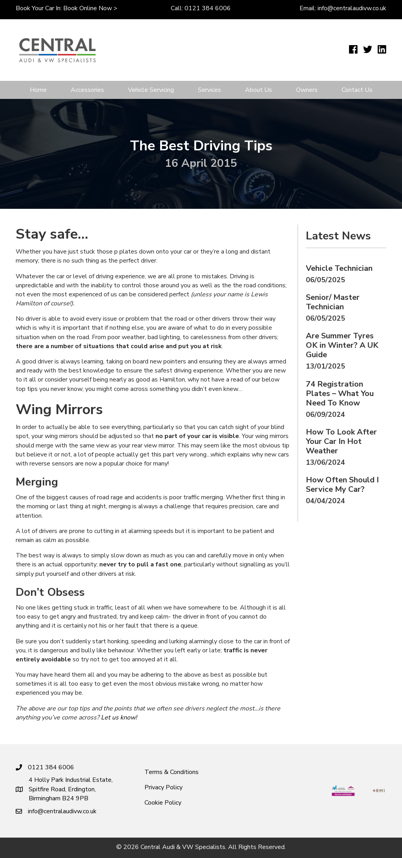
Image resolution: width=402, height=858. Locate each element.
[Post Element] (346, 274)
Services (209, 90)
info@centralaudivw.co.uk (352, 8)
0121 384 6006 (208, 8)
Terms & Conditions (171, 772)
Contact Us (357, 90)
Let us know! (119, 717)
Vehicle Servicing (151, 90)
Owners (307, 90)
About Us (258, 90)
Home (38, 90)
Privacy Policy (163, 787)
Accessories (87, 90)
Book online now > (90, 8)
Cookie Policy (162, 802)
